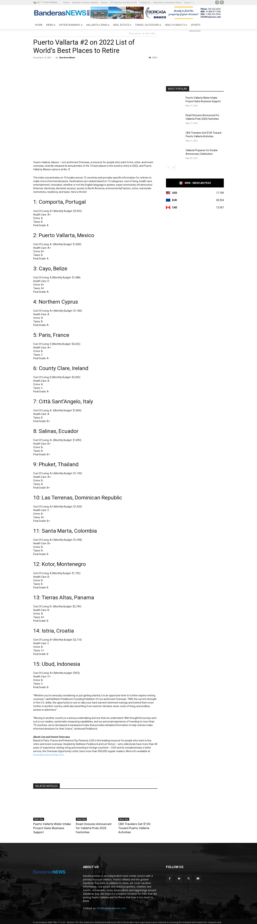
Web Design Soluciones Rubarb (141, 920)
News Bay (150, 34)
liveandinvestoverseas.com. (48, 754)
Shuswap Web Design (170, 920)
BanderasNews (67, 57)
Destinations (135, 34)
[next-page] (174, 167)
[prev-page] (168, 167)
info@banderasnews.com (111, 903)
